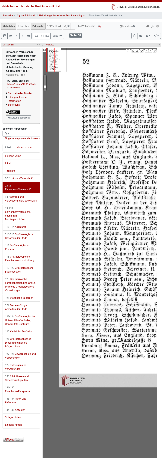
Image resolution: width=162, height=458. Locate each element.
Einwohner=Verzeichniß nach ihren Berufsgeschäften (18, 214)
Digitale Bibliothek (26, 15)
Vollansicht (86, 26)
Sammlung (14, 104)
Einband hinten (13, 424)
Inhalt (8, 147)
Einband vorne (13, 156)
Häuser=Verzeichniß (19, 178)
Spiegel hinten (13, 417)
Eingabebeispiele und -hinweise (22, 138)
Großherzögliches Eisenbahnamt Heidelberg (19, 258)
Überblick (23, 26)
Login (149, 26)
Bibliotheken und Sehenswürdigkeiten (17, 378)
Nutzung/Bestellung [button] (18, 117)
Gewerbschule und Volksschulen (20, 355)
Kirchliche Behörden (18, 331)
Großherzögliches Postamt (17, 247)
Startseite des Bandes (20, 93)
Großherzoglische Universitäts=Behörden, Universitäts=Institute (20, 320)
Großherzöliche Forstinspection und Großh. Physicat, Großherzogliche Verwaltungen (20, 285)
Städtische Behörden (19, 297)
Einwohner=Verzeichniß (18, 187)
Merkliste (127, 26)
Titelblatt (10, 170)
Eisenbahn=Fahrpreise (17, 389)
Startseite (8, 15)
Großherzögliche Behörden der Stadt (19, 236)
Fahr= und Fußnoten (15, 400)
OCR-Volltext (54, 26)
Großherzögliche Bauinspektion (19, 269)
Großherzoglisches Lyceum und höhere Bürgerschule (18, 342)
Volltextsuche (24, 147)
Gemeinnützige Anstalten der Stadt (16, 307)
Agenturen (16, 226)
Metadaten (9, 26)
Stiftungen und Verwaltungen (15, 367)
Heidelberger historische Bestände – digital (31, 6)
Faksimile (37, 26)
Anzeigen (15, 409)
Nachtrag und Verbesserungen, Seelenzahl (21, 198)
